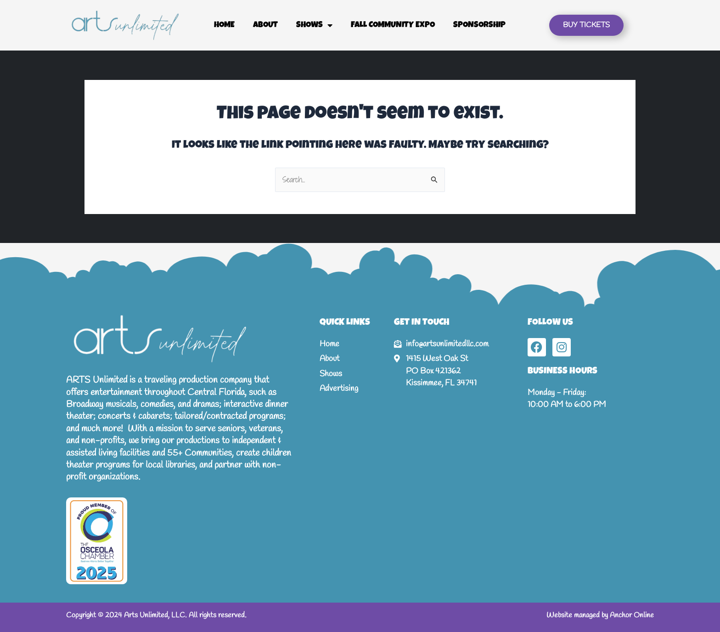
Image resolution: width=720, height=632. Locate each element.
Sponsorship (479, 25)
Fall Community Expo (393, 25)
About (265, 25)
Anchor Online (632, 615)
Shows (314, 25)
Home (224, 25)
